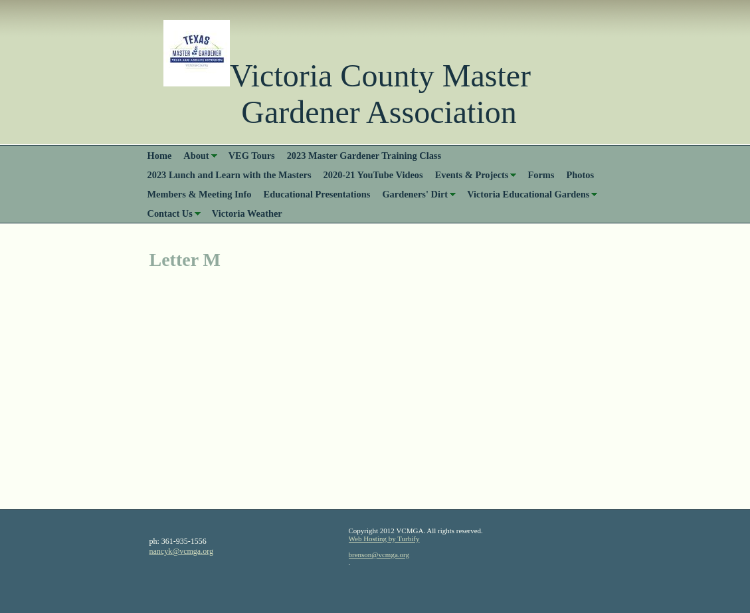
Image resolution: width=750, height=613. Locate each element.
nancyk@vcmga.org (181, 551)
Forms (540, 175)
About (196, 155)
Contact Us (170, 213)
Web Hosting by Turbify (384, 539)
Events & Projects (472, 175)
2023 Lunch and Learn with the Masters (229, 175)
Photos (580, 175)
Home (159, 155)
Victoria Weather (247, 213)
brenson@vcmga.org (379, 554)
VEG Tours (252, 155)
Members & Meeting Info (199, 194)
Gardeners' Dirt (415, 194)
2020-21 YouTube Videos (373, 175)
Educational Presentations (317, 194)
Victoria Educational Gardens (528, 194)
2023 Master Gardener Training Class (364, 155)
